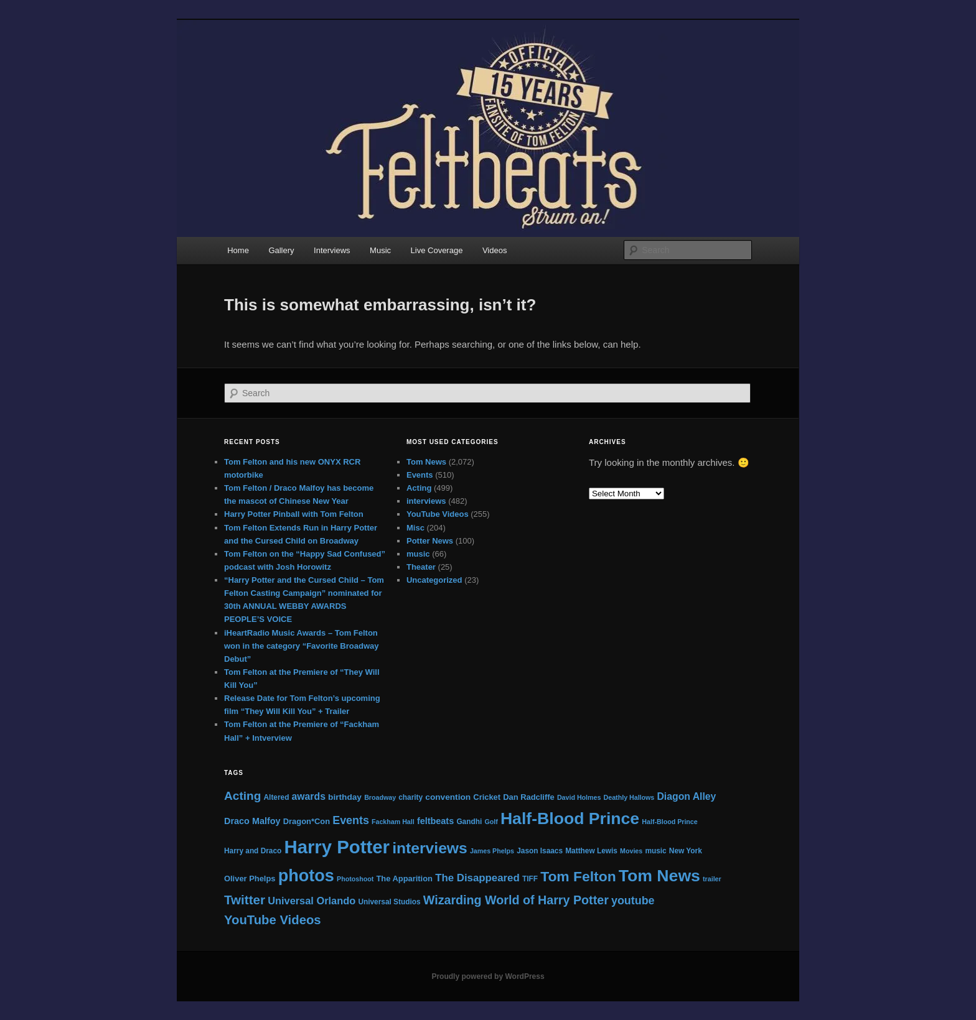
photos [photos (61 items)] (306, 875)
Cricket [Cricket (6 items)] (486, 797)
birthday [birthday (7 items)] (345, 797)
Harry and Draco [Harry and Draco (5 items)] (252, 850)
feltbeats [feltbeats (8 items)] (435, 821)
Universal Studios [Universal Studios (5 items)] (389, 901)
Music (380, 250)
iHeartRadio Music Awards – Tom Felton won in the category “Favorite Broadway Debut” (301, 646)
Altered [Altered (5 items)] (276, 797)
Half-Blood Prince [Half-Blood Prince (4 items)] (669, 821)
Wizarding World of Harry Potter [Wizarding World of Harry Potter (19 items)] (516, 900)
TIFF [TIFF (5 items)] (530, 878)
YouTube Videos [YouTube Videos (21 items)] (272, 920)
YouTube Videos (437, 514)
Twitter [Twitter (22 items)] (244, 899)
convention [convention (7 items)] (448, 797)
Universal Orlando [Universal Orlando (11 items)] (311, 900)
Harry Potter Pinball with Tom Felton (294, 514)
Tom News (426, 461)
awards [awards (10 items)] (309, 796)
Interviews (332, 250)
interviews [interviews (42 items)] (429, 848)
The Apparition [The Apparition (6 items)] (404, 878)
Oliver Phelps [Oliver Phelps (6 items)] (250, 878)
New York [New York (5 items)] (685, 850)
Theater (421, 567)
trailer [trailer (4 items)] (712, 879)
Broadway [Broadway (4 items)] (380, 797)
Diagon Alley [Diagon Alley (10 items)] (686, 796)
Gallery (281, 250)
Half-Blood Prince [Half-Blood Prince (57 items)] (569, 818)
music (418, 554)
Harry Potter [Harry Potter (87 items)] (337, 847)
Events (419, 475)
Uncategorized (434, 580)
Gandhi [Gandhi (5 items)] (469, 821)
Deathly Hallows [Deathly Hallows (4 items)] (629, 797)
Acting (418, 488)
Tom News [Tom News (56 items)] (659, 875)
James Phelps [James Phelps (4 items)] (492, 851)
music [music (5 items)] (655, 850)
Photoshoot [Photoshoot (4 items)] (355, 879)
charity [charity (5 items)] (410, 797)
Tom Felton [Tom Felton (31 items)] (578, 876)
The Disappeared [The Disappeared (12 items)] (477, 878)
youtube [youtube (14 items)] (633, 900)
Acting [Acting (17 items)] (242, 795)
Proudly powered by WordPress (487, 976)
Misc (415, 527)
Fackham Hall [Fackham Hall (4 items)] (393, 821)
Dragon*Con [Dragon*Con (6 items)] (306, 821)
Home (238, 250)
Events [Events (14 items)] (350, 820)
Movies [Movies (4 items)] (631, 851)
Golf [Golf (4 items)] (490, 821)
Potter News (429, 540)
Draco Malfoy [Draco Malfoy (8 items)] (252, 821)
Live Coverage (437, 250)
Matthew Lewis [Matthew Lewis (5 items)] (591, 850)
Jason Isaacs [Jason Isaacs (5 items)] (540, 850)
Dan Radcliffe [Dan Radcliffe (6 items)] (528, 797)
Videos (494, 250)
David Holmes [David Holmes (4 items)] (579, 797)
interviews (426, 501)
